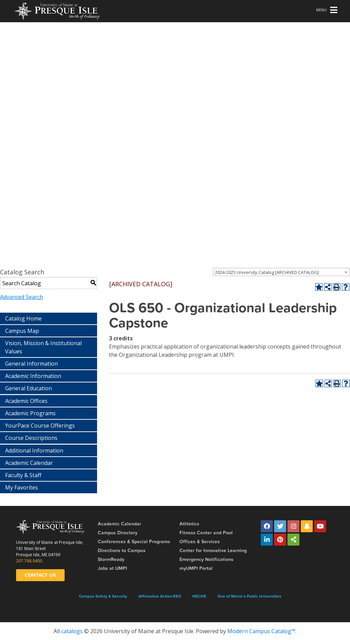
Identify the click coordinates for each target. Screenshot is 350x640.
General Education (28, 388)
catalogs (72, 631)
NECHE (199, 596)
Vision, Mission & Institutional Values (43, 347)
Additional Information (34, 450)
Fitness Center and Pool (206, 533)
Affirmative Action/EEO (159, 596)
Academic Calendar (29, 463)
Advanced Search (21, 297)
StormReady (111, 559)
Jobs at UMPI (112, 568)
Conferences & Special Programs (134, 542)
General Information (31, 363)
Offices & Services (199, 542)
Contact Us (40, 575)
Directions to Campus (122, 550)
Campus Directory (117, 533)
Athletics (189, 524)
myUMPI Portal (196, 568)
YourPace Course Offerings (40, 425)
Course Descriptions (31, 438)
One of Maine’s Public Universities (249, 596)
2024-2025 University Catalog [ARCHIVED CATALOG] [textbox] (267, 272)
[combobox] (281, 272)
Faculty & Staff (23, 475)
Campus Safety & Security (103, 596)
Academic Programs (30, 413)
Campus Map (22, 331)
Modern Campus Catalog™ (261, 631)
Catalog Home (23, 318)
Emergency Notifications (206, 559)
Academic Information (33, 376)
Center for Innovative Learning (213, 550)
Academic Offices (26, 401)
